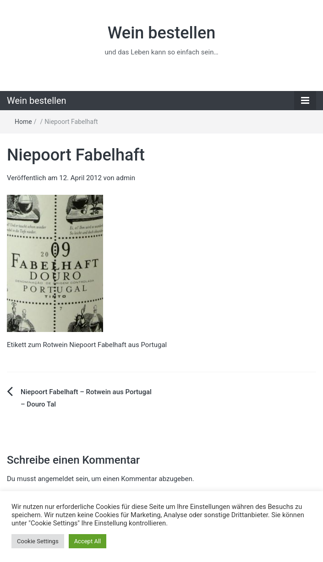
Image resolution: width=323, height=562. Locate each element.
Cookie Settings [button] (38, 541)
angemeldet (56, 479)
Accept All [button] (87, 541)
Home (23, 121)
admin (125, 178)
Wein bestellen (162, 33)
